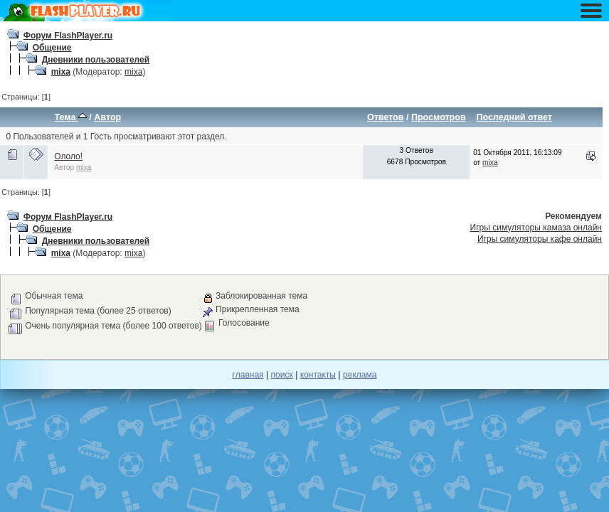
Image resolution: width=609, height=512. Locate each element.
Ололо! (68, 156)
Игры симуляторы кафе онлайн (539, 239)
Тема (71, 117)
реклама (359, 375)
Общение (52, 48)
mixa (60, 72)
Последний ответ (514, 117)
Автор (107, 117)
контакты (318, 375)
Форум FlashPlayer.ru (68, 36)
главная (248, 375)
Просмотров (438, 117)
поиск (282, 375)
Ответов (385, 117)
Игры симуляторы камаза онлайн (536, 228)
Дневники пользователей (95, 60)
